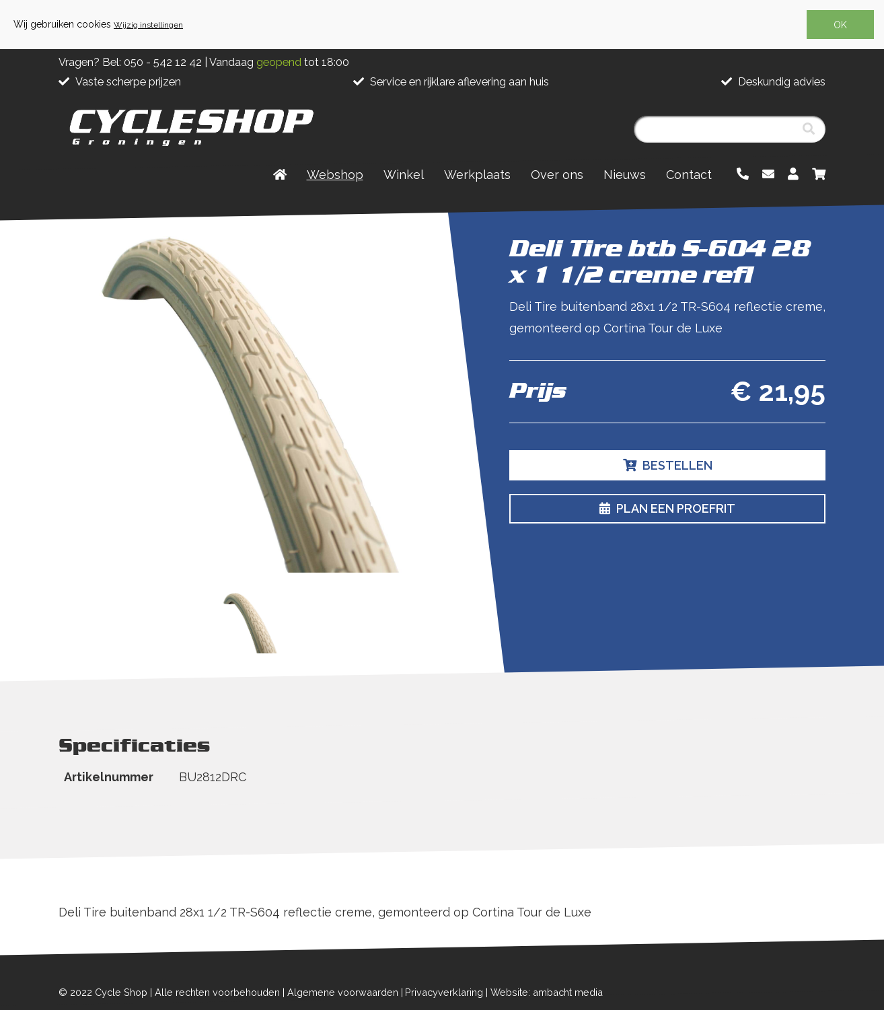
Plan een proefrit (667, 508)
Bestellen (667, 465)
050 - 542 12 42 (163, 62)
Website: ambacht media (546, 992)
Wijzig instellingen (148, 25)
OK (840, 25)
